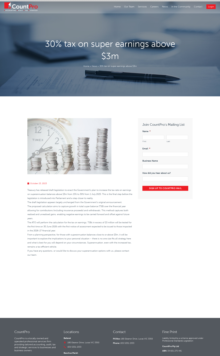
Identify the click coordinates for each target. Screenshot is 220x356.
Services (142, 7)
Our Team (129, 7)
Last (168, 138)
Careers (154, 7)
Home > (87, 63)
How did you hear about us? (156, 169)
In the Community (180, 7)
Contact (198, 7)
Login (211, 7)
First (144, 138)
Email (146, 145)
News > (95, 63)
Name (146, 128)
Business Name (150, 157)
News (165, 7)
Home (117, 7)
